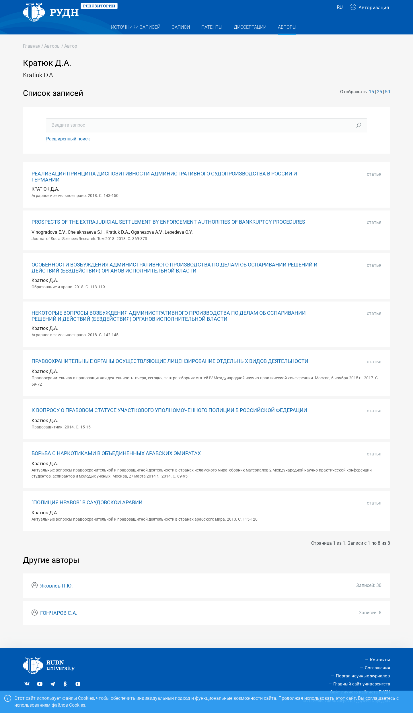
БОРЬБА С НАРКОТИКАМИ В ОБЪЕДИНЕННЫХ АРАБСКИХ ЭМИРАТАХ (116, 465)
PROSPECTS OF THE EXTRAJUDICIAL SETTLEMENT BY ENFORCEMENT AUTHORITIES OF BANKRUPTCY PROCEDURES (168, 233)
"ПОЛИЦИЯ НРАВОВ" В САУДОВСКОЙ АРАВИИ (87, 514)
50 (387, 103)
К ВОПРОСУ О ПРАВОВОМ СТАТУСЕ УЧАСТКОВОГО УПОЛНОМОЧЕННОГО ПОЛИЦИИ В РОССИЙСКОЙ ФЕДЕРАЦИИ (169, 422)
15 (371, 103)
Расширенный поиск (68, 150)
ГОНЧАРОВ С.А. (58, 624)
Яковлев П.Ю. (56, 597)
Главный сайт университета (361, 684)
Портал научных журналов (363, 676)
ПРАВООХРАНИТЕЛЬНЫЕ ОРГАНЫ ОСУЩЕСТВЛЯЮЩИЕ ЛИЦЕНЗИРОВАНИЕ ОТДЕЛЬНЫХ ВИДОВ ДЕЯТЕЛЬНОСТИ (170, 373)
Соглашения (377, 668)
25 (379, 103)
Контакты (380, 659)
